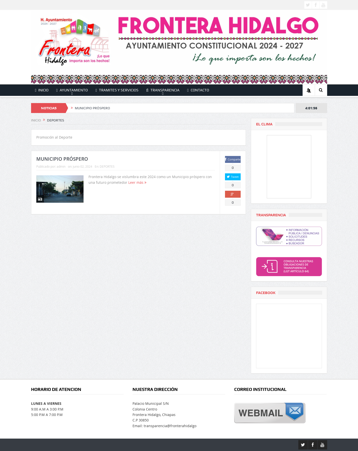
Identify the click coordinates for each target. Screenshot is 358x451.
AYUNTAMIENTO (72, 90)
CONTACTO (198, 90)
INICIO (42, 90)
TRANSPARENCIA (162, 90)
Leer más (137, 182)
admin (61, 166)
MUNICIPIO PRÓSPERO (92, 108)
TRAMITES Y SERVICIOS (116, 90)
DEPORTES (107, 166)
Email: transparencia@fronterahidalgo (164, 425)
